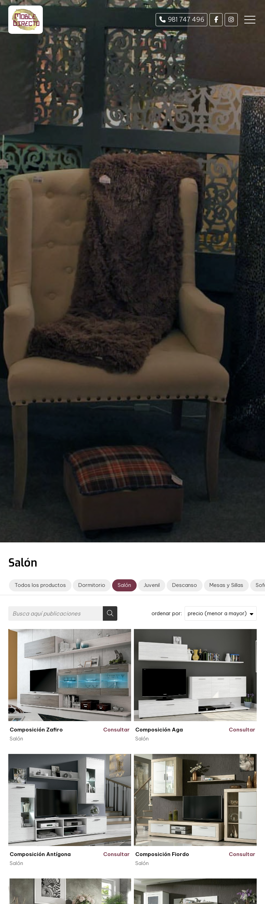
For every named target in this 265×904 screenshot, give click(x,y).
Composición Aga (159, 729)
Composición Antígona (40, 854)
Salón (16, 738)
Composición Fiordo (162, 854)
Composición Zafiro (36, 729)
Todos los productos (40, 585)
